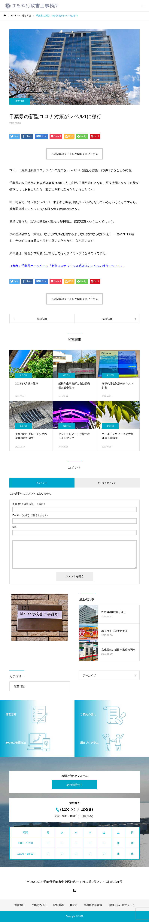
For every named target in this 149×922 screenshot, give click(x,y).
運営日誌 (19, 101)
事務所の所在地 (93, 905)
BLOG (74, 905)
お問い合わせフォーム (121, 905)
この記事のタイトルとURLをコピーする (74, 153)
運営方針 (19, 905)
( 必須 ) (28, 504)
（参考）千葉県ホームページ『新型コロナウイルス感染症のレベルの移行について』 (66, 265)
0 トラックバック (107, 483)
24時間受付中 (74, 784)
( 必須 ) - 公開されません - (30, 515)
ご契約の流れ (39, 905)
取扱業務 (58, 905)
